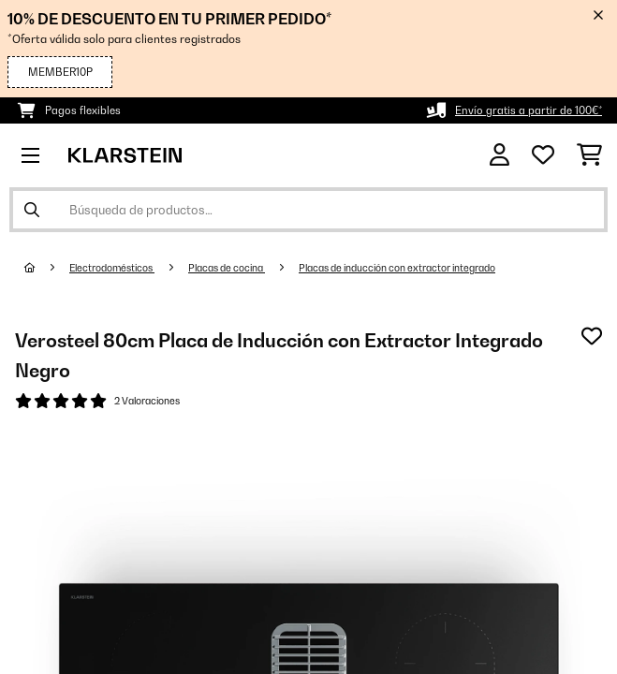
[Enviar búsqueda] (31, 209)
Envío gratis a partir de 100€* (528, 110)
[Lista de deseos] (543, 155)
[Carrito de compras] (589, 155)
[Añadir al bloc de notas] (591, 336)
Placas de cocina (226, 267)
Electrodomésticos (111, 267)
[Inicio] (46, 267)
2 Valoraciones (147, 400)
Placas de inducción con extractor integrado (397, 267)
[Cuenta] (499, 154)
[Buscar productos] (308, 209)
